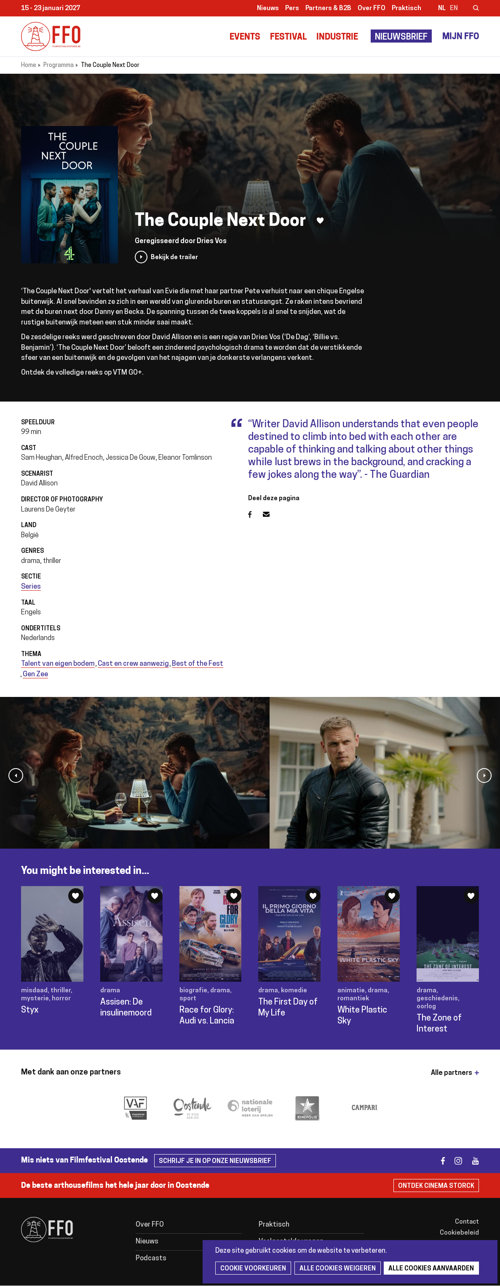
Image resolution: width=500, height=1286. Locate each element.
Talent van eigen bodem (58, 664)
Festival (288, 37)
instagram (454, 1160)
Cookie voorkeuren (253, 1269)
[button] (15, 775)
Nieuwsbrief (401, 37)
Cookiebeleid (459, 1233)
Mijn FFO (460, 37)
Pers (292, 8)
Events (245, 37)
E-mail (271, 514)
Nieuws (268, 8)
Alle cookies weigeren (336, 1269)
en (454, 8)
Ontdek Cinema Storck (436, 1186)
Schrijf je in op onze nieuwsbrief (215, 1161)
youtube (471, 1160)
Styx (29, 1010)
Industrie (337, 37)
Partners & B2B (328, 8)
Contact (467, 1222)
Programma (58, 65)
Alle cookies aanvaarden (429, 1269)
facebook (437, 1160)
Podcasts (151, 1258)
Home (28, 65)
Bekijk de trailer (174, 258)
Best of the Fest (197, 664)
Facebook (255, 514)
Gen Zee (35, 674)
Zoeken (470, 9)
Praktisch (406, 8)
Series (31, 587)
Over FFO (371, 8)
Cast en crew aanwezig (133, 664)
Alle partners (451, 1073)
